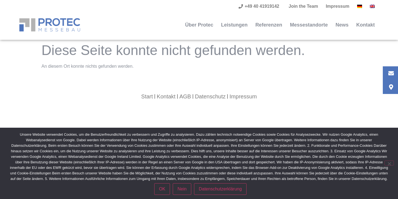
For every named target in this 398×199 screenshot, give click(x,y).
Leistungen (234, 25)
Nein (182, 189)
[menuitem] (359, 6)
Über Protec (199, 25)
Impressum (337, 6)
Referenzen (268, 25)
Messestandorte (309, 25)
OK (162, 189)
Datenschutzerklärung (220, 189)
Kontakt (365, 25)
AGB (185, 96)
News (342, 25)
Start (147, 96)
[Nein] (389, 163)
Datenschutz (210, 96)
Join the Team (303, 6)
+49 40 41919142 (262, 6)
